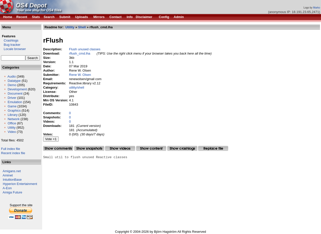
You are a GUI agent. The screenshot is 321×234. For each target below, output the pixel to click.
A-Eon (7, 188)
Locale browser (13, 49)
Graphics (14, 110)
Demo (12, 85)
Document (15, 93)
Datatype (14, 81)
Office (12, 123)
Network (14, 119)
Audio (12, 76)
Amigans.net (12, 171)
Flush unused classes (84, 49)
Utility (12, 127)
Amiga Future (12, 192)
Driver (12, 98)
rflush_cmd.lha (79, 53)
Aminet (8, 175)
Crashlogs (9, 40)
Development (17, 89)
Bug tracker (10, 45)
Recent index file (13, 153)
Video (12, 132)
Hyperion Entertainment (20, 184)
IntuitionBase (12, 179)
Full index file (10, 149)
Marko (316, 7)
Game (12, 106)
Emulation (15, 102)
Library (13, 115)
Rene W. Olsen (80, 75)
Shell (82, 27)
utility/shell (76, 87)
